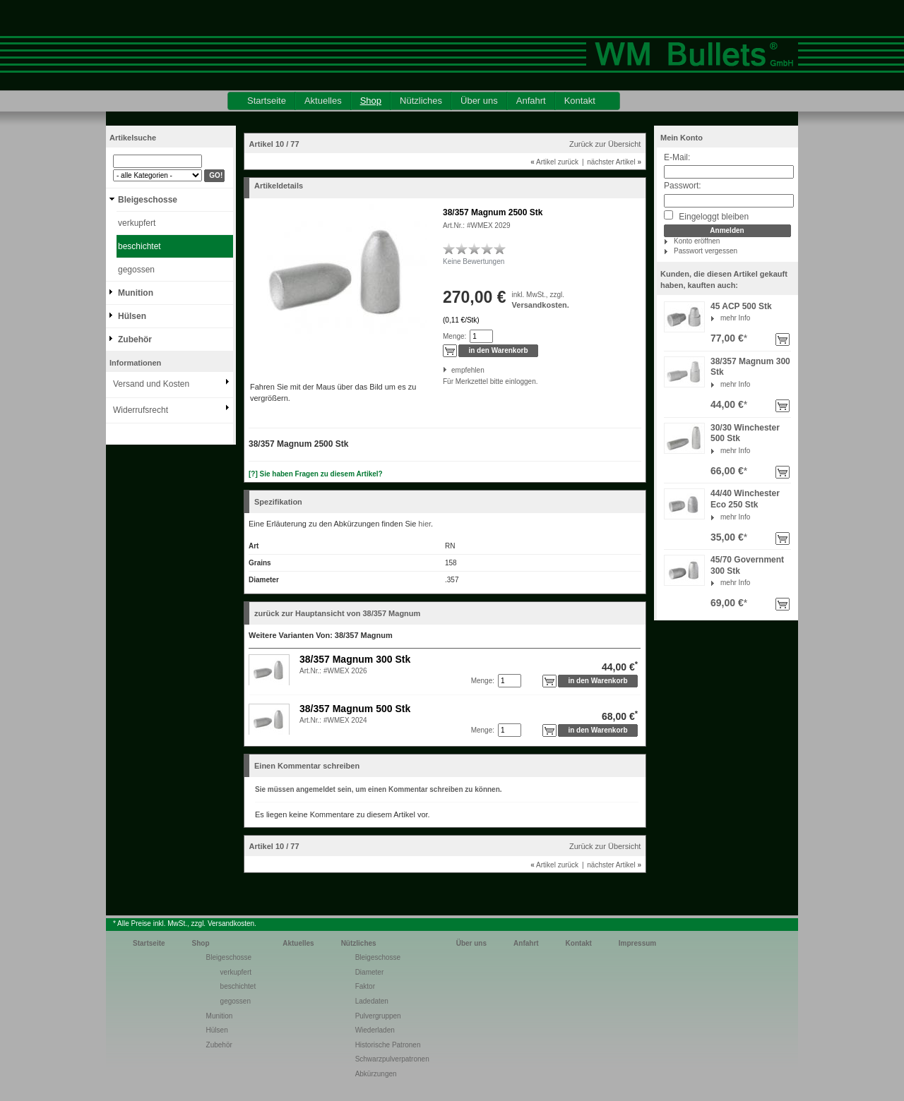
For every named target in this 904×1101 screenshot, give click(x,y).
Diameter (369, 972)
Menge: (454, 336)
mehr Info (735, 318)
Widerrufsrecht (140, 410)
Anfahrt (531, 100)
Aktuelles (323, 100)
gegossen (136, 270)
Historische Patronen (388, 1045)
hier (424, 523)
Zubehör (135, 339)
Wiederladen (375, 1030)
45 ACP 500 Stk (741, 306)
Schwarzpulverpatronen (392, 1059)
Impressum (637, 943)
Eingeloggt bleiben (706, 216)
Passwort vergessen (705, 251)
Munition (135, 293)
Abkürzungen (376, 1074)
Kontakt (579, 100)
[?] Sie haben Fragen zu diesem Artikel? (316, 474)
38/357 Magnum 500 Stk (354, 708)
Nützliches (421, 100)
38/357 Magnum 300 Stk (354, 659)
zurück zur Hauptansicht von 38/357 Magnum (337, 613)
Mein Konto (681, 137)
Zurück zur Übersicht (605, 144)
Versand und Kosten (151, 384)
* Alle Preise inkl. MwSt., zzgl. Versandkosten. (184, 923)
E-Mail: (677, 157)
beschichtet (139, 246)
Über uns (479, 100)
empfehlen (452, 370)
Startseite (266, 100)
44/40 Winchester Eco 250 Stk (745, 499)
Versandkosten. (540, 305)
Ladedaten (371, 1001)
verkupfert (136, 223)
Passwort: (682, 186)
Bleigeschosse (147, 200)
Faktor (365, 986)
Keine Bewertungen (473, 261)
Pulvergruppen (378, 1016)
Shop (370, 100)
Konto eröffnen (697, 241)
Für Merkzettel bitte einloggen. (444, 381)
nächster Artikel (614, 162)
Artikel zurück (554, 162)
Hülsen (132, 316)
